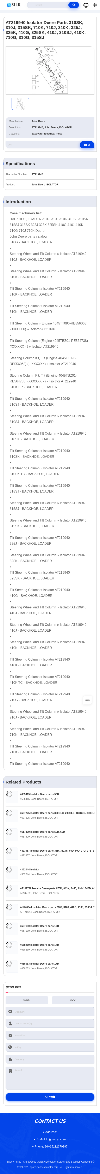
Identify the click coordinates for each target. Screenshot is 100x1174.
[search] (73, 5)
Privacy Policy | (14, 1161)
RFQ (87, 144)
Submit (50, 1097)
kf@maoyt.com (51, 1139)
